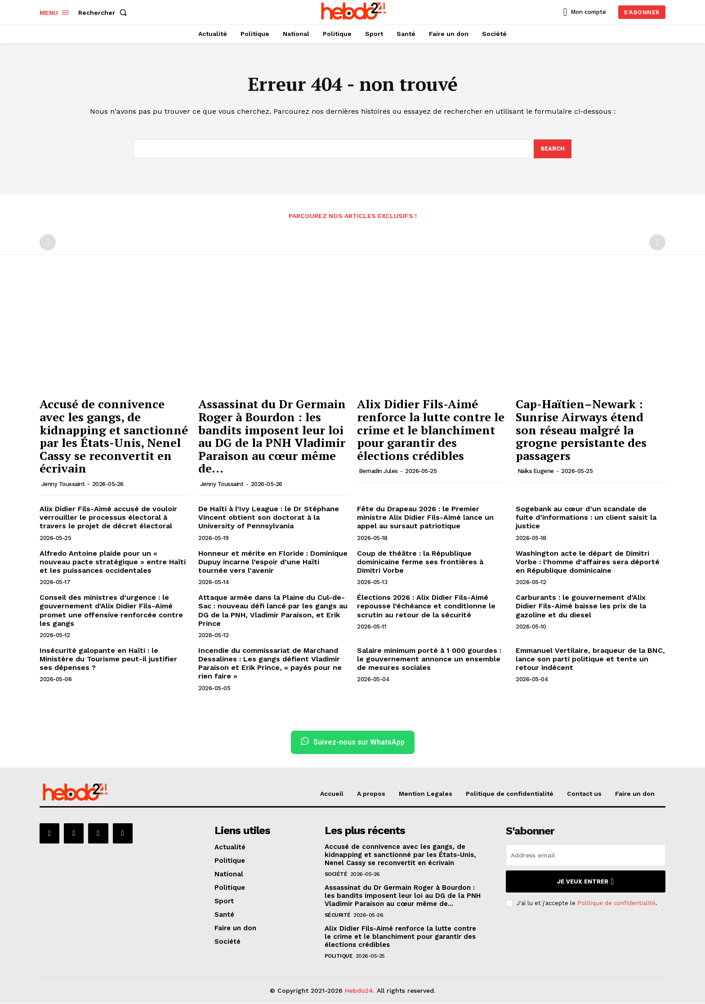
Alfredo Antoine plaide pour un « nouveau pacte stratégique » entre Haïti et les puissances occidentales (113, 562)
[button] (104, 12)
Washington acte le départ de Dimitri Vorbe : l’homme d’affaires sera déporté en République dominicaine (588, 562)
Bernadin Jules (378, 471)
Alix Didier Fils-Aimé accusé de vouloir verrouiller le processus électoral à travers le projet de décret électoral (108, 518)
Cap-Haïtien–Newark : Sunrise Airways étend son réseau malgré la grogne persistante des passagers (581, 430)
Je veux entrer (585, 882)
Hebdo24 (359, 991)
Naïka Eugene (536, 471)
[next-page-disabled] (657, 243)
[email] (585, 855)
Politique (339, 956)
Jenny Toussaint (63, 484)
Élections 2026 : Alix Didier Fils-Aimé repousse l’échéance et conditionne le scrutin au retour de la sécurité (426, 606)
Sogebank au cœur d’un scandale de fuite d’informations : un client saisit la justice (586, 518)
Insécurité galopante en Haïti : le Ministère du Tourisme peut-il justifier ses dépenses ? (108, 659)
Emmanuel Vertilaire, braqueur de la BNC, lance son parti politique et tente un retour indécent (590, 659)
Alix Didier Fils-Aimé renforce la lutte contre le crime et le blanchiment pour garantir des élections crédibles (430, 430)
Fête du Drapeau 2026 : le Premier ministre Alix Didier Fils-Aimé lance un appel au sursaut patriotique (425, 518)
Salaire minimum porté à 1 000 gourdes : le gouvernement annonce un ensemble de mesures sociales (429, 659)
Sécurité (338, 915)
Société (336, 874)
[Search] (552, 148)
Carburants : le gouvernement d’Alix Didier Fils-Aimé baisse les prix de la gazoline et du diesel (581, 606)
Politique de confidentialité (616, 903)
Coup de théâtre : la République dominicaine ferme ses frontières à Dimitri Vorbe (420, 562)
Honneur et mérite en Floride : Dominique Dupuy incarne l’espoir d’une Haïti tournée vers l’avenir (273, 562)
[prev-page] (48, 243)
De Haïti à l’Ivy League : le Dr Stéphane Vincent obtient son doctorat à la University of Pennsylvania (268, 518)
